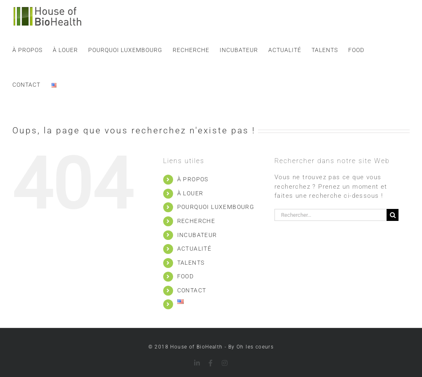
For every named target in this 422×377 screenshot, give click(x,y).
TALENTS (191, 262)
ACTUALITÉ (194, 248)
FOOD (185, 276)
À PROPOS (193, 179)
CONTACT (191, 290)
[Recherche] (393, 215)
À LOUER (190, 193)
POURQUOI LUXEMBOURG (216, 207)
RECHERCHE (196, 221)
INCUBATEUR (197, 235)
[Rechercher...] (330, 215)
